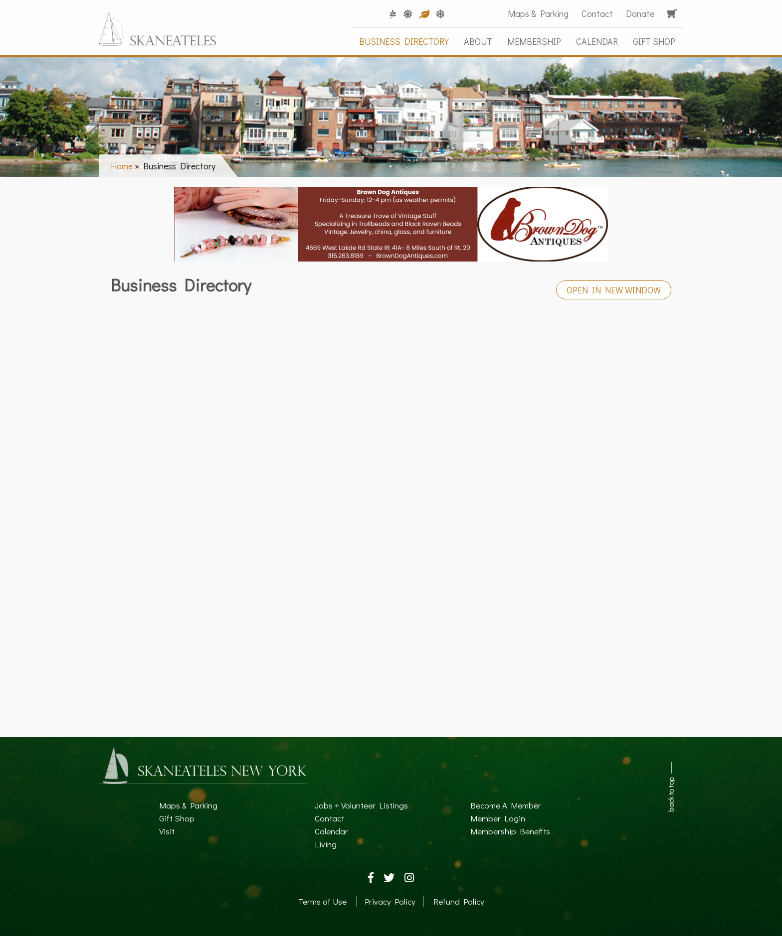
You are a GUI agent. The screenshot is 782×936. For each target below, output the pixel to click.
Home (122, 166)
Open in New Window (614, 290)
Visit (167, 831)
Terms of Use (322, 901)
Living (326, 844)
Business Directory (404, 41)
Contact (597, 13)
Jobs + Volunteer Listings (361, 805)
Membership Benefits (510, 831)
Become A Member (505, 805)
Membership (534, 41)
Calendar (597, 41)
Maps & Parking (538, 13)
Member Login (497, 818)
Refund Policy (458, 901)
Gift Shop (654, 41)
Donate (640, 13)
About (478, 41)
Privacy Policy (390, 901)
